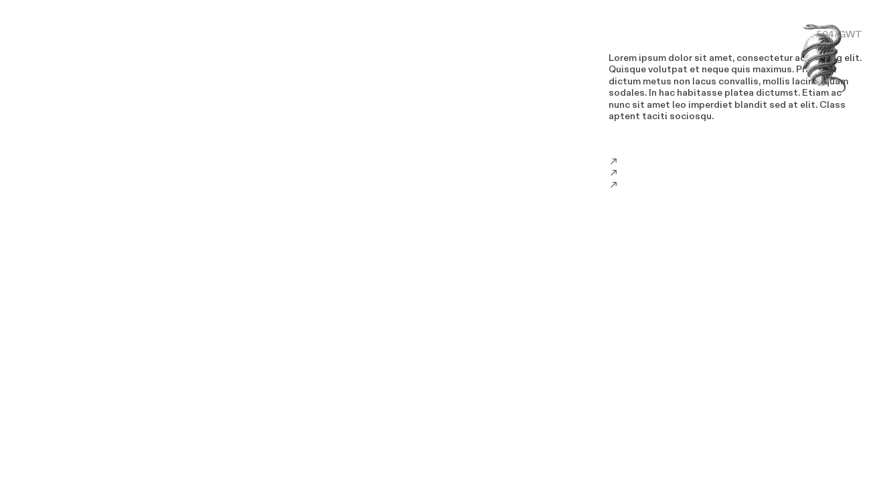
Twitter (638, 185)
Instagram (644, 173)
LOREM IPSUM (642, 34)
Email (633, 161)
